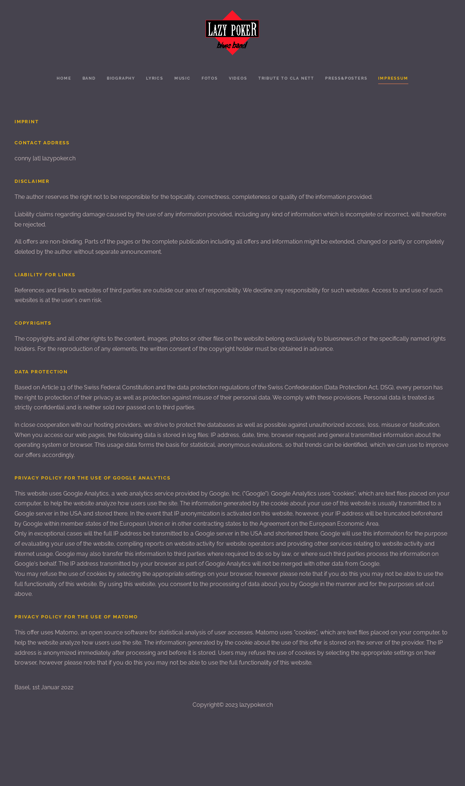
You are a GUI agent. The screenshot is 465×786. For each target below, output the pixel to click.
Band (89, 78)
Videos (238, 78)
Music (182, 78)
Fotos (210, 78)
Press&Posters (346, 78)
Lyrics (154, 78)
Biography (121, 78)
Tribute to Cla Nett (286, 78)
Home (64, 78)
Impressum (393, 78)
